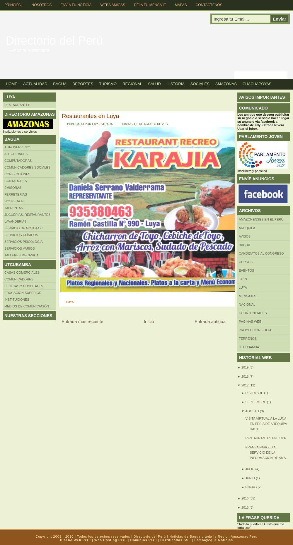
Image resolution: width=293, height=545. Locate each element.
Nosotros (41, 5)
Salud (154, 84)
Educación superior (23, 293)
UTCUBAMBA (249, 347)
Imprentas (13, 208)
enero (251, 487)
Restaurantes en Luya (90, 116)
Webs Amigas (112, 5)
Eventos (246, 270)
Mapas (181, 5)
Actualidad (35, 84)
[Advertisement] (97, 101)
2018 (244, 376)
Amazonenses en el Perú (261, 219)
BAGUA (244, 245)
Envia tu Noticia (75, 5)
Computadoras (18, 160)
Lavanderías (15, 221)
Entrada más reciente (82, 321)
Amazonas (226, 84)
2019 (244, 367)
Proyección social (256, 330)
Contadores (15, 181)
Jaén (243, 279)
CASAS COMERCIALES (22, 272)
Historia (176, 84)
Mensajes (247, 296)
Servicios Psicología (23, 241)
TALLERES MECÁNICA (21, 255)
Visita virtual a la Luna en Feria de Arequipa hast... (266, 424)
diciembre (254, 393)
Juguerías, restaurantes (27, 214)
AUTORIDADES (16, 154)
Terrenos (248, 338)
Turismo (108, 84)
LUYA (70, 302)
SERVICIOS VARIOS (19, 248)
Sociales (199, 84)
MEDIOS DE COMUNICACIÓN (26, 306)
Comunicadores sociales (27, 167)
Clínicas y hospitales (23, 286)
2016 (244, 498)
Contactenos (209, 5)
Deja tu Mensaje (150, 5)
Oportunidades (253, 313)
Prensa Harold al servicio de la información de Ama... (266, 452)
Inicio (149, 321)
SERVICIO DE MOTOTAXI (23, 228)
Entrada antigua (210, 321)
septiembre (255, 402)
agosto (252, 411)
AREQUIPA (247, 228)
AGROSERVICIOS (17, 147)
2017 (244, 385)
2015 (244, 507)
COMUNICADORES (18, 279)
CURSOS (246, 262)
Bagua (60, 84)
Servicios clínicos (21, 235)
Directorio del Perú (54, 40)
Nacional (247, 304)
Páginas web (250, 321)
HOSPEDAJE (14, 201)
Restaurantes (17, 105)
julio (249, 469)
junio (250, 478)
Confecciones (17, 174)
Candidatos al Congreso (261, 253)
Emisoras (12, 187)
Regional (132, 84)
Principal (13, 5)
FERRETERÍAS (15, 194)
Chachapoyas (257, 84)
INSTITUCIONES (16, 299)
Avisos (245, 236)
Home (11, 84)
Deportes (82, 84)
